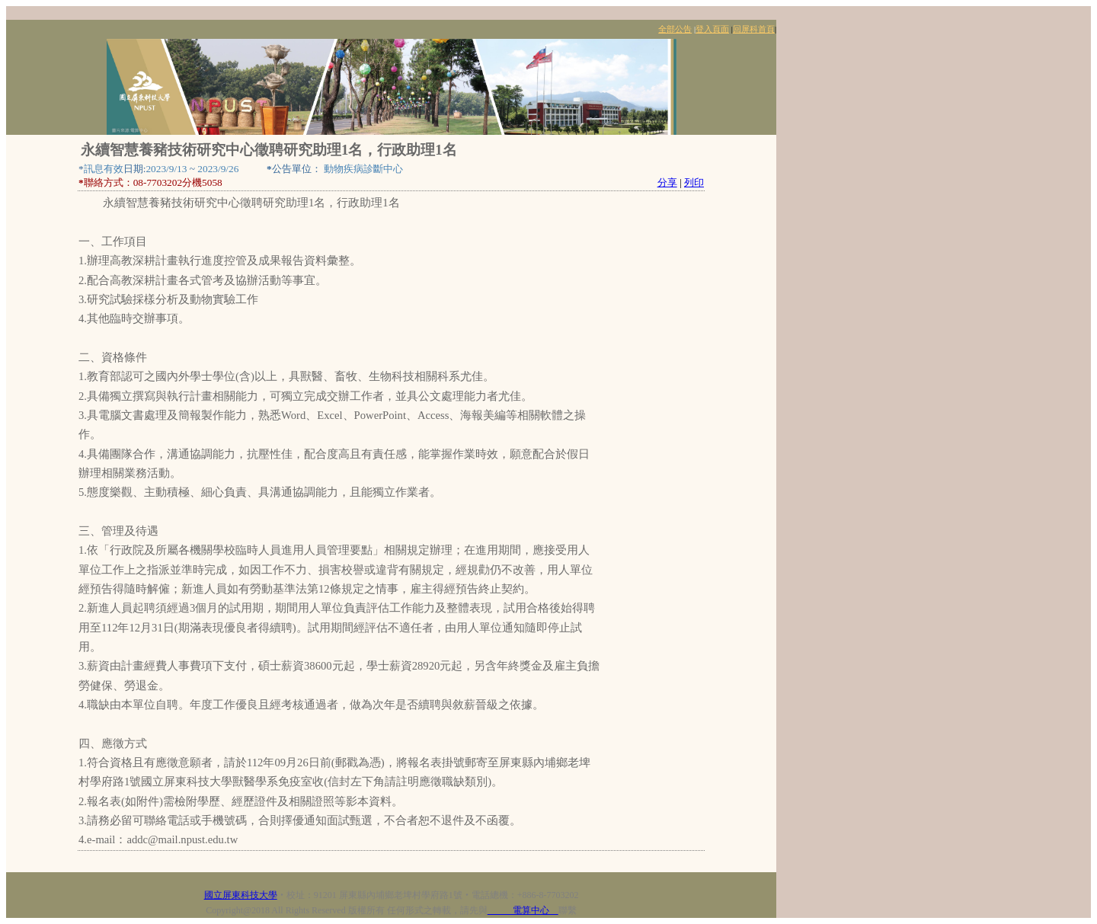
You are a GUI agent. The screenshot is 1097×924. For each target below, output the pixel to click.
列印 (694, 182)
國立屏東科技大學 (240, 895)
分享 (667, 182)
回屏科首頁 (754, 29)
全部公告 (675, 29)
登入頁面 (712, 29)
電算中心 (523, 910)
